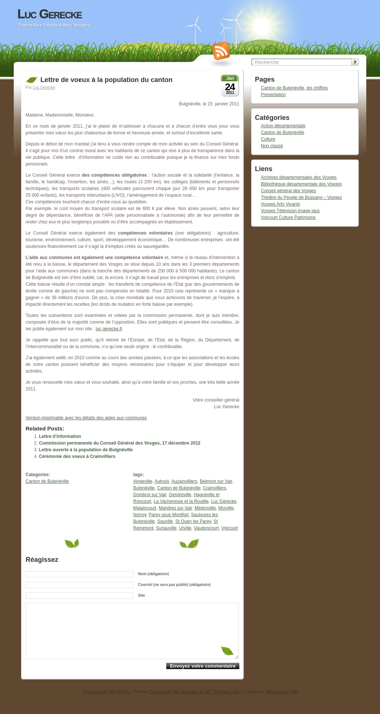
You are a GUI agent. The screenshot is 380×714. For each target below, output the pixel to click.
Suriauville (166, 528)
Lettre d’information (60, 436)
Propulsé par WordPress (106, 702)
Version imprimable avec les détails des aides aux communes (86, 417)
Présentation (273, 94)
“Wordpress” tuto (281, 702)
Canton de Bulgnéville (47, 481)
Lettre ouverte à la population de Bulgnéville (86, 449)
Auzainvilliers (184, 481)
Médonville (205, 508)
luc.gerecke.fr (109, 328)
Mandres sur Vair (175, 508)
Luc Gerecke (49, 14)
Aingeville (142, 481)
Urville (185, 528)
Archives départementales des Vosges (299, 177)
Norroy (139, 514)
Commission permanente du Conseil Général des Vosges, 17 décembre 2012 (119, 443)
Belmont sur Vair (216, 481)
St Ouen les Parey (193, 521)
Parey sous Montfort (169, 514)
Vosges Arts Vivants (280, 204)
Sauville (165, 521)
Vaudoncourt (206, 528)
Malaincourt (144, 508)
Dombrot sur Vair (149, 494)
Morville (225, 508)
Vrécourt (229, 528)
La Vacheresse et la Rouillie (181, 501)
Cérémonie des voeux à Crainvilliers (77, 456)
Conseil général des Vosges (288, 190)
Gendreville (180, 494)
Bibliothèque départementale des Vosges (301, 184)
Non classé (272, 145)
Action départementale (283, 125)
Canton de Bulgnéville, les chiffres (294, 88)
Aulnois (161, 481)
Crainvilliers (214, 488)
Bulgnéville (144, 488)
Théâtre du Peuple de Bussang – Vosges (301, 197)
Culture (268, 139)
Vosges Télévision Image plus (290, 210)
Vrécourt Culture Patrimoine (288, 217)
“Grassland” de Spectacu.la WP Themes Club (194, 702)
